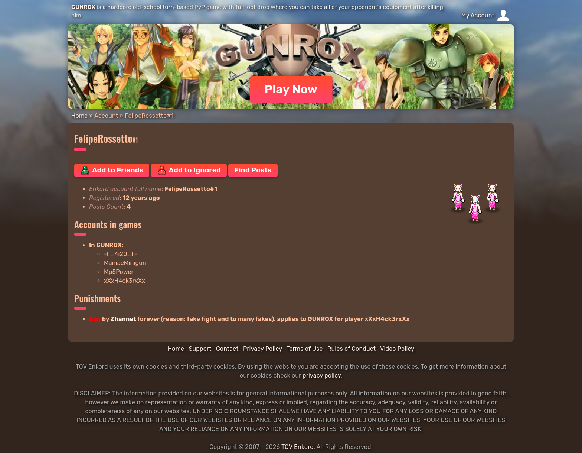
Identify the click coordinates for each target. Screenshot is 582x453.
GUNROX (83, 7)
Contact (227, 348)
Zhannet (123, 319)
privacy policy (322, 375)
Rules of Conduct (351, 348)
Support (200, 348)
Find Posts (252, 170)
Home (79, 115)
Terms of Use (305, 348)
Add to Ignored (189, 170)
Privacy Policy (262, 348)
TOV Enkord (297, 446)
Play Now (291, 89)
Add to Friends (111, 170)
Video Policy (397, 348)
